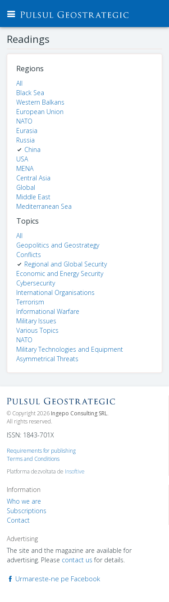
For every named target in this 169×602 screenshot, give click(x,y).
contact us (77, 560)
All (19, 83)
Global (25, 187)
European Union (40, 111)
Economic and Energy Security (59, 273)
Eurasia (26, 130)
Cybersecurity (35, 283)
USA (22, 159)
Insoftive (75, 471)
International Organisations (55, 292)
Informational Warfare (47, 311)
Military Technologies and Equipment (69, 349)
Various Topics (37, 330)
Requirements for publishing (41, 451)
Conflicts (28, 254)
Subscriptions (26, 510)
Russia (25, 140)
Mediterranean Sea (44, 206)
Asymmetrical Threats (47, 358)
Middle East (33, 197)
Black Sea (30, 92)
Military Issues (36, 321)
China (32, 149)
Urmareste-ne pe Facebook (53, 578)
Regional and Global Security (65, 264)
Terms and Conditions (33, 459)
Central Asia (33, 178)
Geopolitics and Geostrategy (57, 245)
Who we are (24, 501)
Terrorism (30, 302)
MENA (24, 168)
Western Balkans (40, 102)
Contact (18, 520)
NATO (24, 121)
